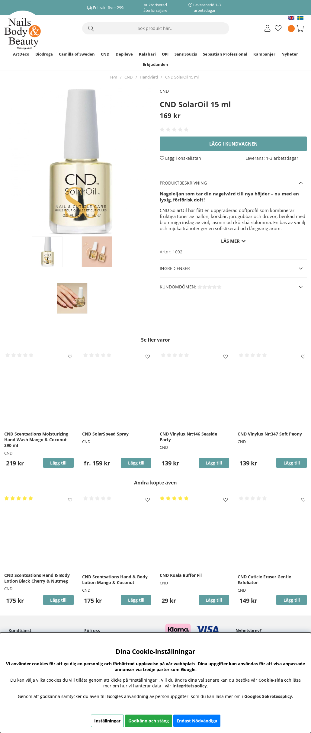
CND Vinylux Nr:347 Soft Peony (270, 434)
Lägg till (136, 463)
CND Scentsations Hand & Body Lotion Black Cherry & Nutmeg (37, 578)
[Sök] (155, 28)
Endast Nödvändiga (197, 721)
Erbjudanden (155, 64)
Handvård (149, 77)
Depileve (124, 54)
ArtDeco (21, 54)
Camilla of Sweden (77, 54)
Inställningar (107, 721)
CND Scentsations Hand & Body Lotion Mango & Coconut (115, 579)
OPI (165, 54)
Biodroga (44, 54)
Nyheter (289, 54)
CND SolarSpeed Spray (105, 434)
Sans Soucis (186, 54)
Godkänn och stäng (148, 721)
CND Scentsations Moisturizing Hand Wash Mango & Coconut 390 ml (36, 439)
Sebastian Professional (225, 54)
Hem (112, 77)
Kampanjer (264, 54)
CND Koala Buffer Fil (181, 575)
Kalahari (147, 54)
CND (105, 54)
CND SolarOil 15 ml (182, 77)
